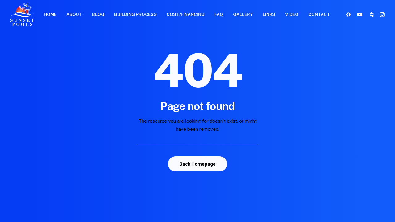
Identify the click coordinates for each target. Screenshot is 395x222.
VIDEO (291, 14)
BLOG (98, 14)
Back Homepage (197, 163)
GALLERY (243, 14)
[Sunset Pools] (22, 14)
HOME (50, 14)
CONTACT (319, 14)
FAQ (218, 14)
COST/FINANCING (186, 14)
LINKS (269, 14)
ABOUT (74, 14)
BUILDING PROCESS (135, 14)
